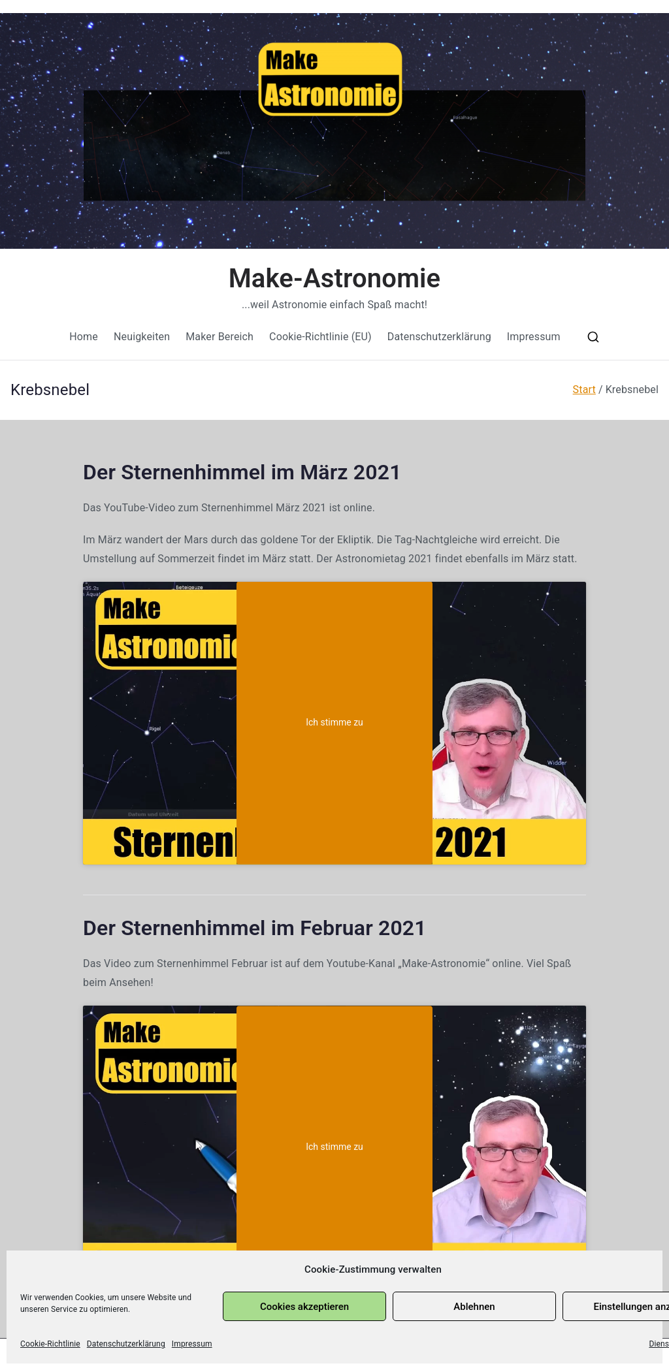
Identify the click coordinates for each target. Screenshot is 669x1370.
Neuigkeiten (142, 336)
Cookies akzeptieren (304, 1307)
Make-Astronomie (335, 278)
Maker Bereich (219, 336)
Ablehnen (474, 1307)
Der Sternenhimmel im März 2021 (242, 472)
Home (83, 336)
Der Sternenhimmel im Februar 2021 (255, 928)
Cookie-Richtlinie (50, 1343)
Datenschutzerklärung (126, 1343)
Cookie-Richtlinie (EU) (320, 336)
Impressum (192, 1343)
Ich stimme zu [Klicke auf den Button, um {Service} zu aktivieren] (334, 723)
